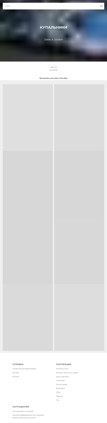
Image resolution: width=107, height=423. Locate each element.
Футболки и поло (62, 369)
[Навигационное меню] (101, 6)
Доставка (15, 373)
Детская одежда (61, 384)
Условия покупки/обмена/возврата (24, 369)
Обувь (58, 392)
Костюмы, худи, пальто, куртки (67, 373)
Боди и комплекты (62, 377)
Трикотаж (59, 396)
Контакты (15, 377)
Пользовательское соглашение (23, 411)
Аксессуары (60, 380)
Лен (57, 400)
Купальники (60, 388)
